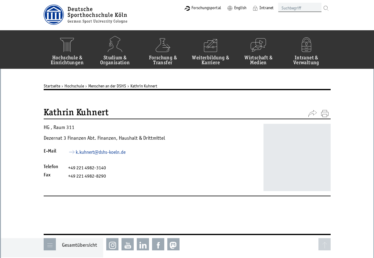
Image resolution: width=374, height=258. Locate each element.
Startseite (52, 85)
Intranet (267, 7)
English (240, 7)
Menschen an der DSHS (107, 85)
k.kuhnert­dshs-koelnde (100, 152)
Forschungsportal (206, 7)
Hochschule (74, 85)
